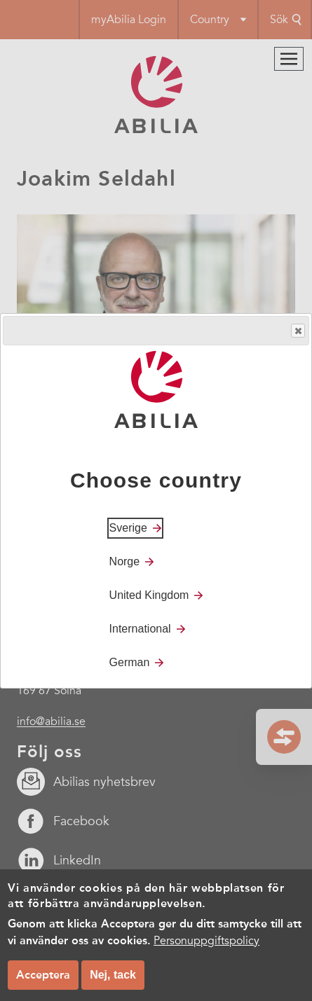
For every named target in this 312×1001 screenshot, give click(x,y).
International (140, 629)
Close (297, 331)
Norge (124, 561)
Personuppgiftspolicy (206, 940)
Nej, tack (113, 975)
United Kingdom (149, 595)
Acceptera (43, 974)
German (129, 662)
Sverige (128, 528)
